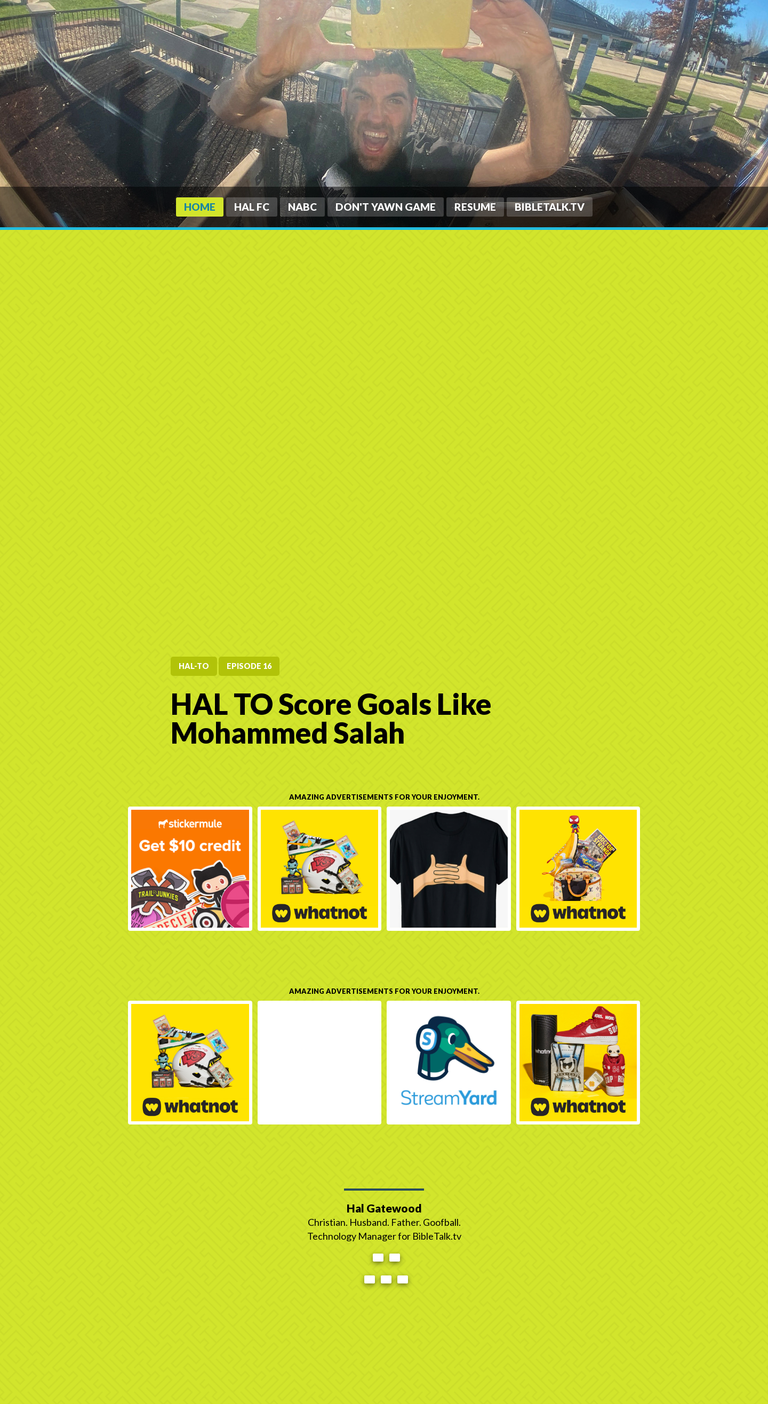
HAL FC (251, 207)
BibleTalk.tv (550, 207)
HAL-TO (194, 666)
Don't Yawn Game (385, 207)
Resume (475, 207)
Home (199, 207)
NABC (302, 207)
